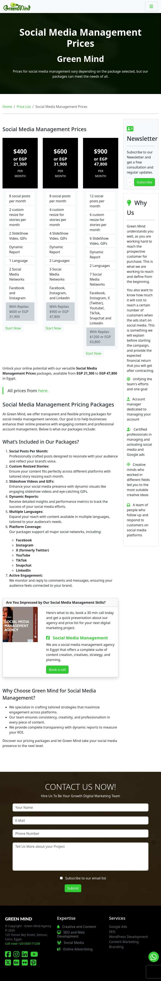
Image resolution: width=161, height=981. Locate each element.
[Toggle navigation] (151, 6)
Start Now (13, 328)
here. (43, 390)
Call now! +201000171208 (22, 944)
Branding (116, 946)
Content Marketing (124, 941)
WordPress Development (128, 936)
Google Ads (118, 926)
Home (7, 106)
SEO (112, 931)
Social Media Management (80, 638)
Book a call (57, 669)
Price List (24, 106)
